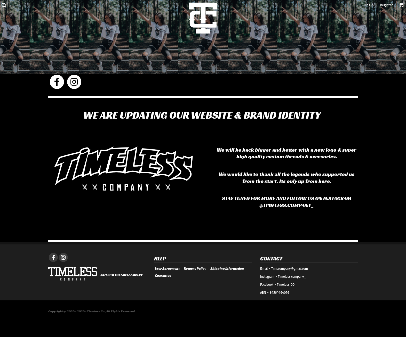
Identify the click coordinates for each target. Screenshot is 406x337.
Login (369, 5)
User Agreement (167, 268)
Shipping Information (227, 268)
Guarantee (163, 275)
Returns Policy (195, 268)
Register (386, 5)
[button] (3, 5)
